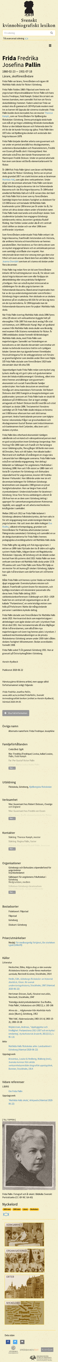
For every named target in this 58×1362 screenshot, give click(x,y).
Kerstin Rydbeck (10, 661)
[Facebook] (8, 1342)
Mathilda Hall (8, 179)
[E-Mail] (22, 1342)
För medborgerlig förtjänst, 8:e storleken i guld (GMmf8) (32, 944)
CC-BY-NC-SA (22, 1197)
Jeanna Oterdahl (10, 261)
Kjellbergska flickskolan (40, 786)
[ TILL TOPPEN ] (9, 1119)
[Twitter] (15, 1342)
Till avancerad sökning (15, 38)
